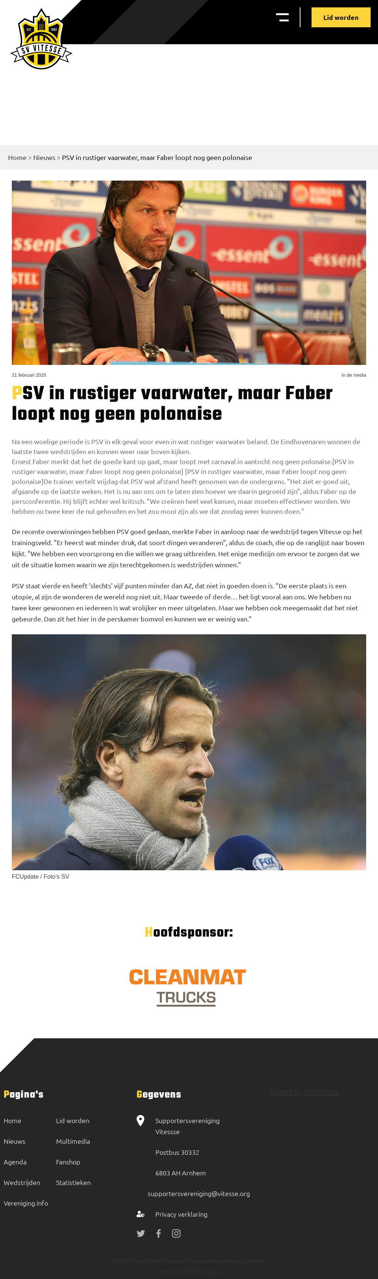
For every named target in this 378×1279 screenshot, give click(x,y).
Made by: (168, 1271)
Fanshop (68, 1161)
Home (17, 157)
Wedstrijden (22, 1182)
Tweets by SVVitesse (303, 1091)
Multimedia (73, 1141)
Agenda (15, 1161)
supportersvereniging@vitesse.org (199, 1193)
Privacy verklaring (181, 1214)
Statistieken (73, 1182)
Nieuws (44, 157)
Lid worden (341, 17)
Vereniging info (26, 1203)
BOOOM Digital (200, 1271)
